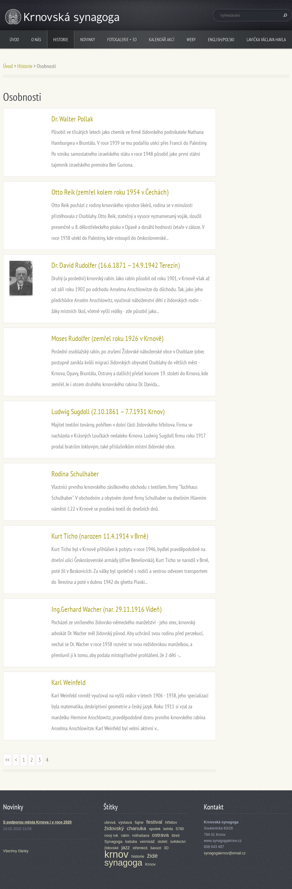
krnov (116, 854)
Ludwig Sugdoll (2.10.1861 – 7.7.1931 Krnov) (108, 411)
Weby (191, 40)
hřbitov (171, 822)
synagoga (123, 862)
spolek (155, 828)
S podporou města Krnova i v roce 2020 (37, 822)
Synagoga (113, 841)
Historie (60, 40)
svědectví (178, 842)
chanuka (136, 828)
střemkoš (140, 848)
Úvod (14, 40)
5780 (180, 829)
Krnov (150, 864)
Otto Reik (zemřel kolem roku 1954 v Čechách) (110, 192)
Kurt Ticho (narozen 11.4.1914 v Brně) (99, 536)
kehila (168, 829)
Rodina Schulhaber (75, 474)
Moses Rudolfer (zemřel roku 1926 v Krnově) (107, 338)
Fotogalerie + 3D (122, 40)
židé (152, 856)
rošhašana (140, 835)
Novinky (87, 40)
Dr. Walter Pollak (72, 119)
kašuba (131, 842)
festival (154, 822)
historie (137, 856)
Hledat (284, 15)
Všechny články (15, 851)
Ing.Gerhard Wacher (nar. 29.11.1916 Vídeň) (106, 609)
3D (166, 848)
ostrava (160, 835)
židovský (114, 828)
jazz (125, 847)
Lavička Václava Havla (266, 40)
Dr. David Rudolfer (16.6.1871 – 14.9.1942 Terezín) (115, 265)
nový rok (111, 835)
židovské (111, 848)
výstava (125, 822)
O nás (36, 40)
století (162, 842)
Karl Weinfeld (68, 682)
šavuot (155, 848)
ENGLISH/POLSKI (221, 40)
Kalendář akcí (162, 40)
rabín (125, 835)
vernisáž (147, 841)
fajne (139, 822)
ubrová (110, 822)
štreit (175, 835)
